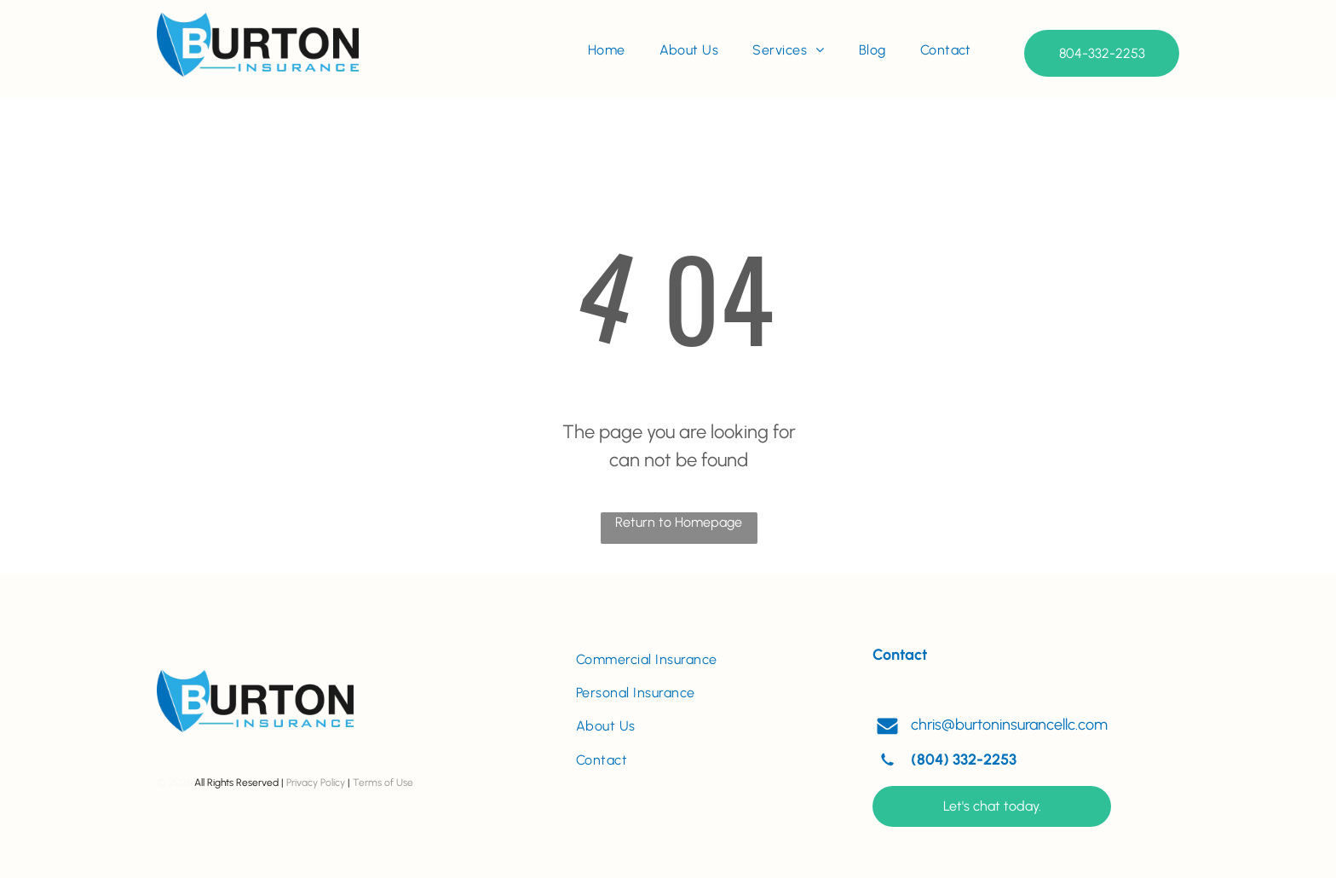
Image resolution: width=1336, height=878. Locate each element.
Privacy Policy (315, 782)
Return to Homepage (678, 522)
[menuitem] (606, 50)
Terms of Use (383, 782)
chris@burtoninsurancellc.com (1009, 724)
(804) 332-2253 (963, 759)
